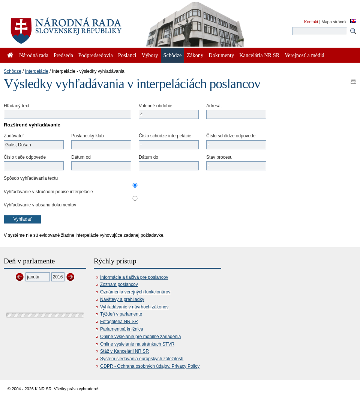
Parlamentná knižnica (121, 329)
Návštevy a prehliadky (122, 299)
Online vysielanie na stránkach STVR (137, 344)
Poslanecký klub (87, 135)
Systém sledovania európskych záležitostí (141, 358)
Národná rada (33, 55)
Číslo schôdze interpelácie (165, 135)
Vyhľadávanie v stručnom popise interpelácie (48, 191)
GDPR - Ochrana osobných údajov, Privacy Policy (150, 366)
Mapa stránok (333, 22)
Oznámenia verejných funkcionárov (135, 292)
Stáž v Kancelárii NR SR (124, 351)
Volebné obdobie (155, 105)
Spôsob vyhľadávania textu (31, 178)
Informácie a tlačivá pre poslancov (134, 277)
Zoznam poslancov (119, 284)
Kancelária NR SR (259, 55)
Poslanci (127, 55)
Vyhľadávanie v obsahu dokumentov (40, 205)
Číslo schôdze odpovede (230, 135)
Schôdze (12, 71)
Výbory (150, 55)
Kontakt (311, 22)
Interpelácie (36, 71)
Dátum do (148, 157)
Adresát (214, 105)
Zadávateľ (14, 135)
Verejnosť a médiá (304, 55)
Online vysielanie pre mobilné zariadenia (140, 336)
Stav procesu (219, 157)
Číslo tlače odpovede (25, 157)
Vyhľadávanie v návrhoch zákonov (134, 307)
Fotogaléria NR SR (119, 321)
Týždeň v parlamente (121, 314)
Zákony (195, 55)
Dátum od (81, 157)
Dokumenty (221, 55)
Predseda (63, 55)
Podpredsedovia (95, 55)
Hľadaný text (16, 105)
